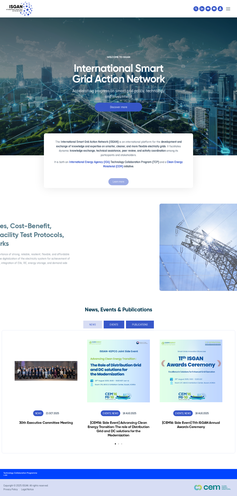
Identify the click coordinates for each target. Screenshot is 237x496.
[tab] (92, 324)
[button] (195, 8)
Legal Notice (27, 489)
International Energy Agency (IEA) (89, 162)
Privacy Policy (10, 489)
